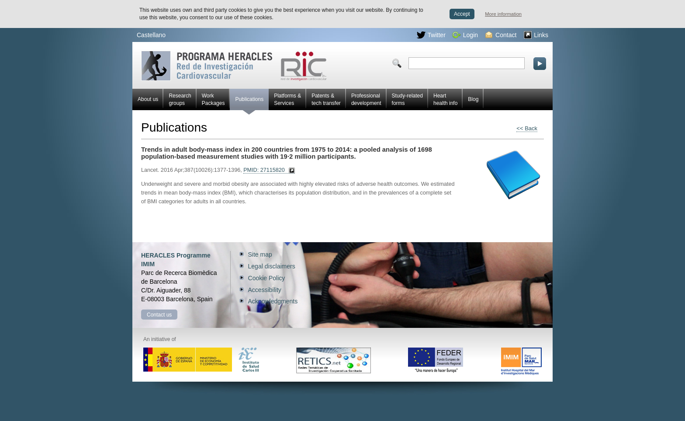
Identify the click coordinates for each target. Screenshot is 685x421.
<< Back (526, 128)
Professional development (366, 99)
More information (503, 14)
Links (535, 35)
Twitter (431, 34)
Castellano (151, 34)
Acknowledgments (273, 301)
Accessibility (264, 289)
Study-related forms (407, 99)
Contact (500, 34)
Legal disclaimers (271, 266)
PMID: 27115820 (264, 170)
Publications (249, 103)
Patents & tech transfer (326, 99)
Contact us (159, 315)
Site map (260, 254)
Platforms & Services (287, 99)
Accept (462, 14)
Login (465, 34)
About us (148, 99)
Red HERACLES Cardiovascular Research (234, 66)
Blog (473, 99)
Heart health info (445, 99)
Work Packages (213, 99)
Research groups (180, 99)
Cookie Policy (266, 278)
